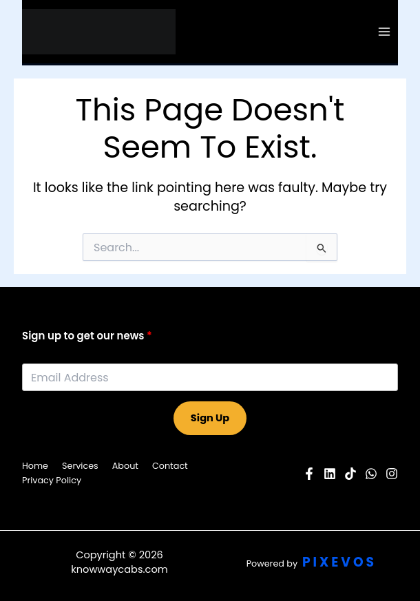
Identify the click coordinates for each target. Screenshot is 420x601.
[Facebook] (309, 473)
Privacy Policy (51, 480)
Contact (170, 466)
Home (35, 466)
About (125, 466)
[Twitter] (371, 473)
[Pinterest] (350, 473)
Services (80, 466)
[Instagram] (392, 473)
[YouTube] (330, 473)
